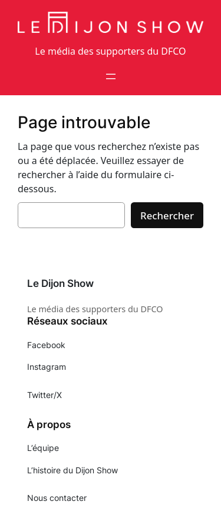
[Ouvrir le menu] (111, 76)
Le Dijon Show (60, 283)
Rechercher (167, 215)
